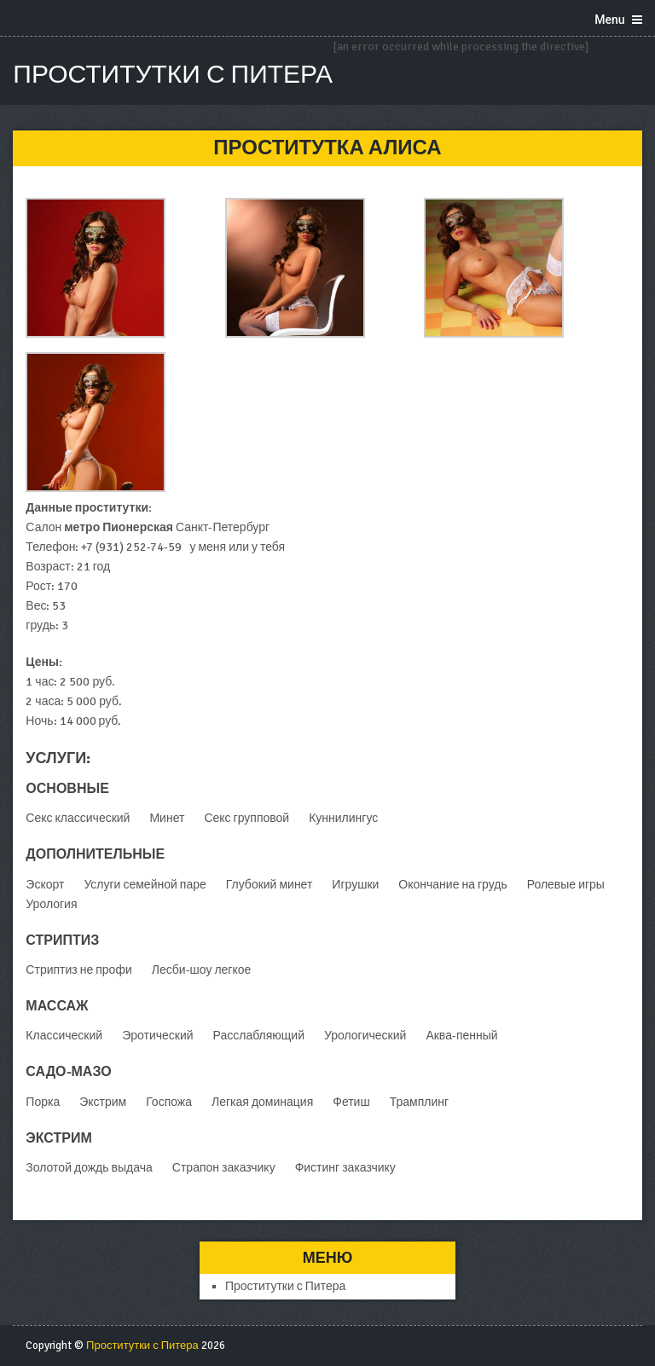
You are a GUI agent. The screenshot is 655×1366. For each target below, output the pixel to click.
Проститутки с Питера (173, 74)
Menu (609, 20)
